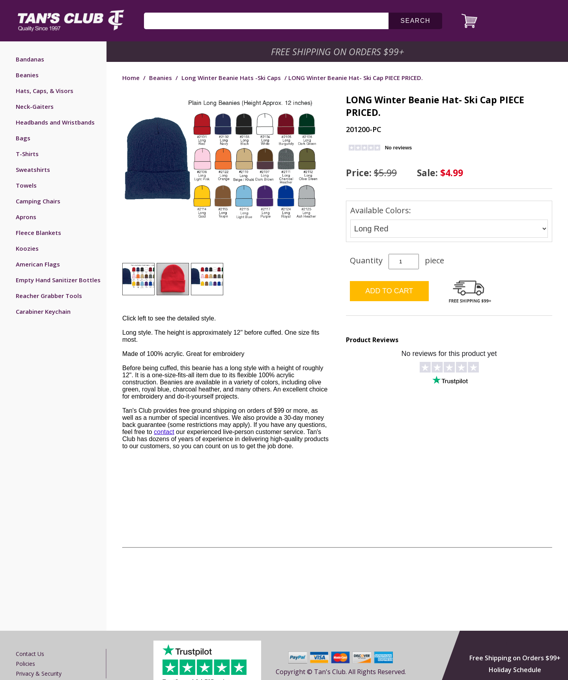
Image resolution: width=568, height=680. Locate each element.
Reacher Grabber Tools (49, 296)
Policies (25, 663)
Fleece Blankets (38, 233)
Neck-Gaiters (35, 106)
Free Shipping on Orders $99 (338, 51)
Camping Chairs (38, 201)
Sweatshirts (33, 169)
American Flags (38, 264)
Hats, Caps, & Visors (44, 91)
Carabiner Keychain (43, 311)
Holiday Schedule (515, 669)
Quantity (366, 260)
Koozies (27, 248)
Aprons (26, 217)
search (415, 20)
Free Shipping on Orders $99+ (515, 658)
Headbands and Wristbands (55, 122)
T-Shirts (27, 154)
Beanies (27, 75)
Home (131, 78)
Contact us (30, 654)
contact (164, 431)
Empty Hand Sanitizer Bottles (58, 280)
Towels (26, 185)
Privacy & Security (39, 673)
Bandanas (30, 59)
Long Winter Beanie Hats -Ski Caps (231, 78)
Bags (23, 138)
